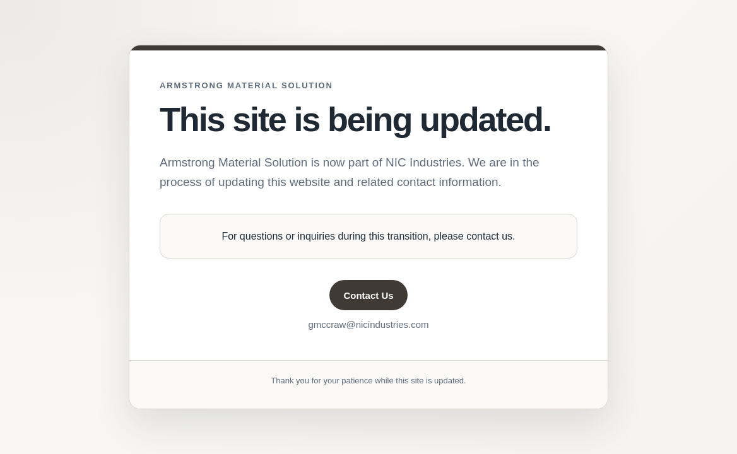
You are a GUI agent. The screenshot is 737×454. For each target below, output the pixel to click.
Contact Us (368, 295)
